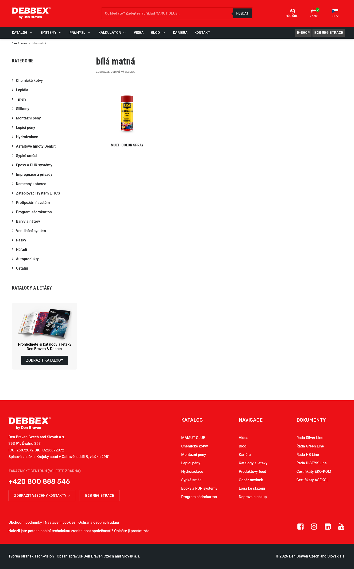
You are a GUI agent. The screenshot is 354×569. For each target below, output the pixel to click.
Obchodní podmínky (25, 522)
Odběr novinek (251, 480)
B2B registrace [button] (99, 496)
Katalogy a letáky (253, 463)
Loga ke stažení (252, 488)
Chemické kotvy (194, 446)
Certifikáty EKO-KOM (313, 471)
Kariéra (245, 454)
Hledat (242, 13)
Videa (243, 437)
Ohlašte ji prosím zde (131, 531)
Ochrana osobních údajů (98, 522)
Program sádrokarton (199, 497)
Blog (242, 446)
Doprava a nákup (253, 497)
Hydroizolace (192, 471)
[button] (127, 116)
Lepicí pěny (190, 463)
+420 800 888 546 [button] (39, 481)
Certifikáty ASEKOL (312, 480)
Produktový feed (252, 471)
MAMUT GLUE (193, 437)
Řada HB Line (307, 454)
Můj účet (293, 13)
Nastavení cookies (60, 522)
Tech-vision (44, 556)
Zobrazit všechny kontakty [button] (42, 496)
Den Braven (19, 43)
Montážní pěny (193, 454)
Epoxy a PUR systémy (199, 488)
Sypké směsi (191, 480)
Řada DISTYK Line (311, 463)
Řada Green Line (310, 446)
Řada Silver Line (309, 437)
